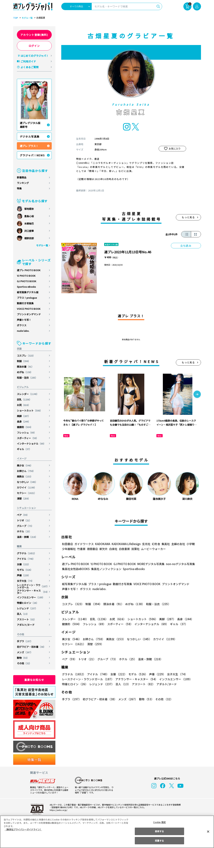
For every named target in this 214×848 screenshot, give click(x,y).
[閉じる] (208, 831)
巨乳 (24, 399)
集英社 (165, 544)
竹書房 (81, 549)
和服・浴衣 (27, 377)
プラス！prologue (27, 297)
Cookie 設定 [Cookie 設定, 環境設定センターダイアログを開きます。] (159, 822)
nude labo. (23, 331)
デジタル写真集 (30, 136)
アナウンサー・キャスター (33, 591)
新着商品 (21, 177)
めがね (25, 372)
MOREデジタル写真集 (148, 564)
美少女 (25, 465)
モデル (25, 570)
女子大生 (25, 581)
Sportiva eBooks (26, 286)
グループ (25, 526)
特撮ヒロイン (28, 603)
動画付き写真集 (25, 303)
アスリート (26, 619)
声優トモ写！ (24, 319)
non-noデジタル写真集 (177, 564)
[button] (197, 394)
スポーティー (28, 438)
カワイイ (27, 487)
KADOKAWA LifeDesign (125, 544)
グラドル (27, 553)
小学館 (190, 544)
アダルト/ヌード (25, 624)
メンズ (25, 652)
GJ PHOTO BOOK (26, 281)
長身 (24, 421)
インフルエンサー (31, 597)
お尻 (24, 405)
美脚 (24, 416)
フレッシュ (26, 432)
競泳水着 (25, 366)
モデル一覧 (26, 18)
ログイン (34, 46)
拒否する (159, 831)
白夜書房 (124, 549)
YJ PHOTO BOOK (26, 275)
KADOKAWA (102, 544)
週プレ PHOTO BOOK (28, 270)
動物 (23, 658)
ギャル (24, 449)
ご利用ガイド (28, 61)
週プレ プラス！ (29, 146)
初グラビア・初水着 (31, 646)
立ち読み (186, 245)
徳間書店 (92, 549)
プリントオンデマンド (29, 314)
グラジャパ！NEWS (32, 155)
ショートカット (30, 410)
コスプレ (26, 355)
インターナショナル (31, 443)
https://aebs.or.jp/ (58, 810)
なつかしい (27, 482)
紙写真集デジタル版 (27, 292)
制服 (24, 361)
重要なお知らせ (34, 680)
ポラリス (21, 325)
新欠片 (103, 549)
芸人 (23, 614)
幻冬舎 (155, 544)
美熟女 (25, 476)
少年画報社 (69, 549)
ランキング (23, 183)
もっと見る (188, 217)
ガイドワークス (84, 544)
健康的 (25, 427)
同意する (159, 840)
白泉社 (113, 549)
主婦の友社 (177, 544)
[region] (107, 831)
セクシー (27, 493)
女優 (24, 564)
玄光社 (146, 544)
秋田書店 (67, 544)
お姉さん (26, 471)
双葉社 (135, 549)
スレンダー (28, 394)
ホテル (24, 531)
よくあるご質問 (30, 67)
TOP (15, 18)
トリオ (24, 520)
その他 (24, 663)
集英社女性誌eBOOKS (75, 569)
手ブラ (25, 641)
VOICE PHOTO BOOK (28, 308)
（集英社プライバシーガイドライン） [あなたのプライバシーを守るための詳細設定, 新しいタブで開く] (23, 829)
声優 (24, 575)
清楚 (24, 498)
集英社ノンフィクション (106, 569)
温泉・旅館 (27, 537)
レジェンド (27, 608)
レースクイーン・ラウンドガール (33, 586)
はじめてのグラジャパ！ (35, 55)
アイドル (26, 558)
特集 (19, 188)
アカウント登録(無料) (34, 35)
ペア (23, 515)
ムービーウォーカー (153, 549)
